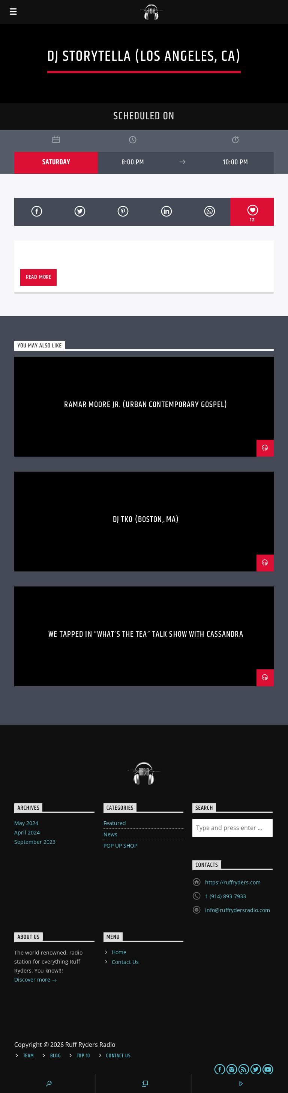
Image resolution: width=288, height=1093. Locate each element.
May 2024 (26, 823)
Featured (115, 823)
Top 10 (83, 1056)
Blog (55, 1056)
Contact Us (125, 961)
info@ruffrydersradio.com (237, 910)
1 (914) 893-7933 (225, 896)
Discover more (35, 980)
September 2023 (35, 841)
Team (28, 1056)
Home (119, 952)
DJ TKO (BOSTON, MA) (146, 519)
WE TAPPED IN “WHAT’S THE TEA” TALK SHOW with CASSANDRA (145, 634)
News (110, 834)
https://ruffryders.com (233, 882)
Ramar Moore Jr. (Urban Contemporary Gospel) (145, 404)
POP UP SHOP (120, 845)
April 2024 (27, 832)
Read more (38, 277)
